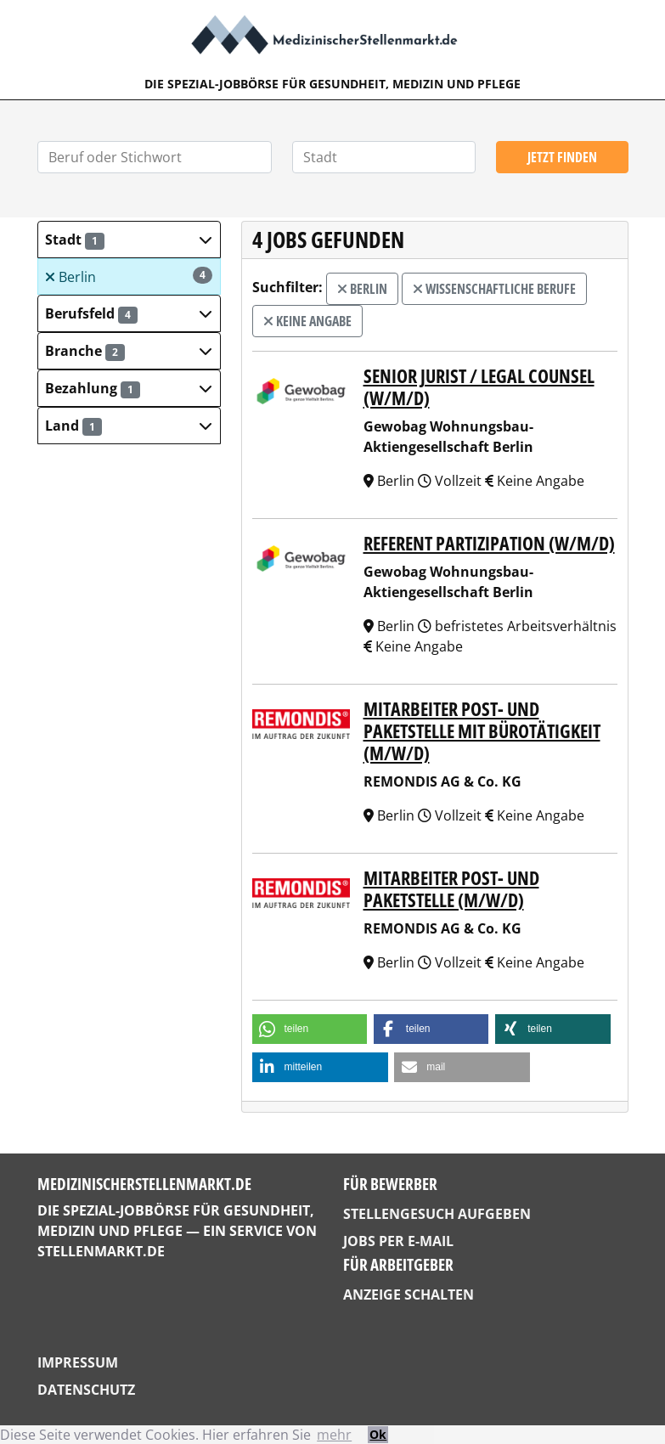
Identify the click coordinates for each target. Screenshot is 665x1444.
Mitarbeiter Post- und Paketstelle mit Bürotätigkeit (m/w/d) (481, 731)
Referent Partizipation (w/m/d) (489, 543)
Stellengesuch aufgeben (437, 1213)
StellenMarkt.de (101, 1251)
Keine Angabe (307, 321)
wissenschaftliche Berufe (494, 288)
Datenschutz (86, 1389)
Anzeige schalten (408, 1294)
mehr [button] (334, 1434)
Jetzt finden (562, 157)
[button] (129, 239)
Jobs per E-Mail (398, 1241)
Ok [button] (377, 1434)
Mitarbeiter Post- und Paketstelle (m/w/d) (451, 889)
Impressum (77, 1362)
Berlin (128, 276)
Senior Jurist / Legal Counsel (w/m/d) (479, 387)
